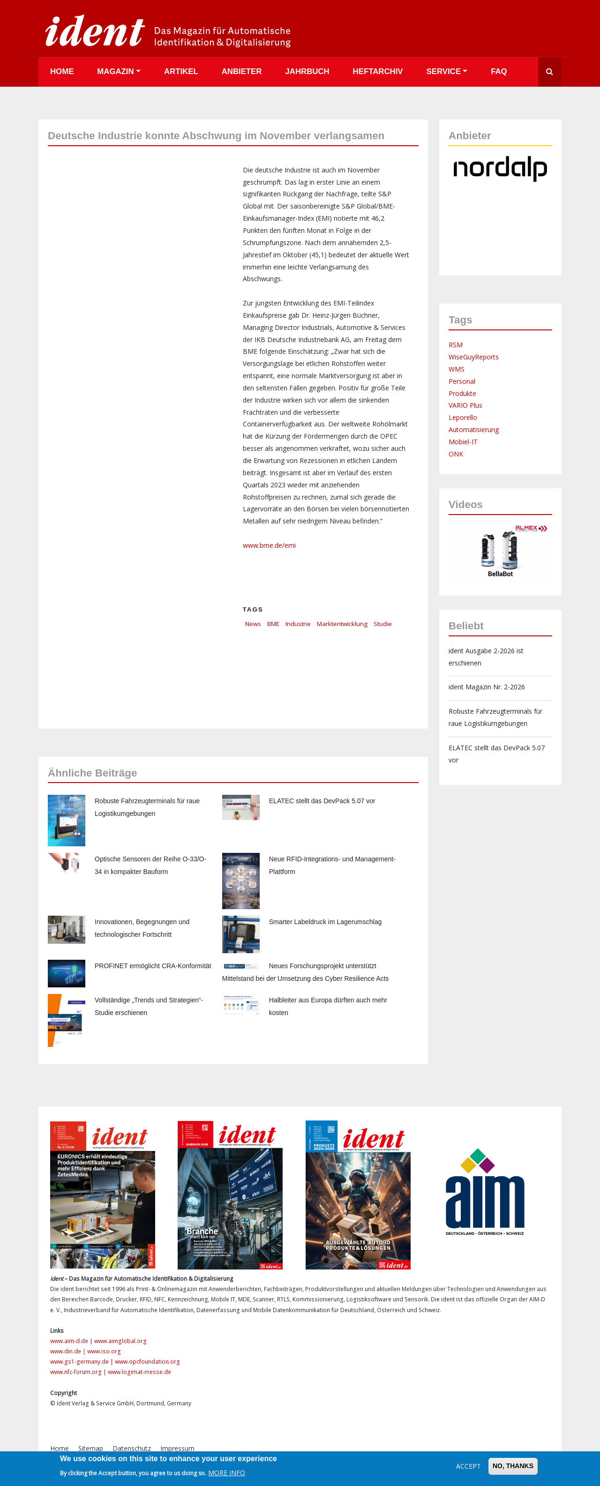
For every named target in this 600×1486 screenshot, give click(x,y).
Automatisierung (474, 429)
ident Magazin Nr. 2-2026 (487, 686)
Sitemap (90, 1448)
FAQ (499, 71)
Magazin (115, 71)
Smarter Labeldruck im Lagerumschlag (325, 922)
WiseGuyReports (474, 356)
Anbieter (242, 71)
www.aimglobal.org (120, 1341)
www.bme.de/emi (269, 545)
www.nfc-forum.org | (79, 1372)
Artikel (181, 71)
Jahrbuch (307, 71)
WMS (457, 369)
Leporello (463, 417)
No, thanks (513, 1466)
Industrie (298, 624)
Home (62, 71)
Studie (383, 624)
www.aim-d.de (69, 1341)
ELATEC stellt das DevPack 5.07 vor (322, 801)
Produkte (462, 393)
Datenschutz (131, 1448)
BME (273, 624)
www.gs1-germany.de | (82, 1362)
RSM (456, 344)
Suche (550, 72)
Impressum (177, 1448)
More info (226, 1472)
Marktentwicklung (342, 624)
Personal (462, 381)
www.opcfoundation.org (147, 1362)
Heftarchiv (378, 71)
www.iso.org (104, 1351)
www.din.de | (68, 1351)
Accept (468, 1466)
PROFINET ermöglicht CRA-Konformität (153, 966)
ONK (456, 453)
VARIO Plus (465, 405)
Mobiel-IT (463, 441)
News (253, 624)
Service (444, 71)
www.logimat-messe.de (139, 1372)
